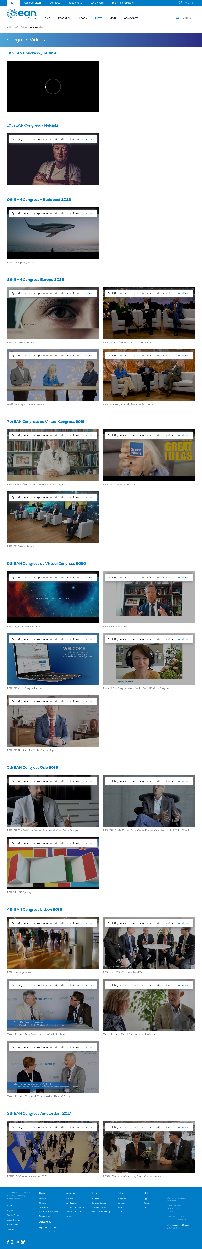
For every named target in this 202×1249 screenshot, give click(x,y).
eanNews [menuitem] (55, 2)
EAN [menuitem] (13, 2)
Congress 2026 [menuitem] (33, 2)
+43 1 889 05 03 (178, 1217)
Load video (85, 139)
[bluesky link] (23, 1242)
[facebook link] (8, 1242)
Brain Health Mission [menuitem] (123, 2)
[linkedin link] (17, 1242)
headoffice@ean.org (181, 1225)
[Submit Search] (177, 18)
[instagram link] (12, 1242)
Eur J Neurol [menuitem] (97, 2)
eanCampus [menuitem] (75, 2)
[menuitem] (46, 18)
